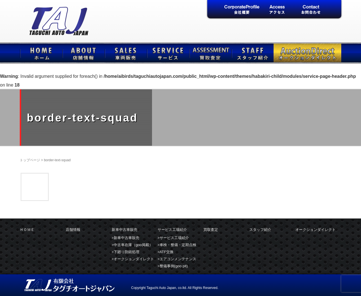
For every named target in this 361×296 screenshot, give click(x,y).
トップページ (30, 160)
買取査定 (210, 53)
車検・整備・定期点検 (178, 245)
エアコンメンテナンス (178, 259)
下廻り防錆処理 (126, 252)
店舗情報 (83, 53)
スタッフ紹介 (252, 53)
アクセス (276, 10)
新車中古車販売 (125, 53)
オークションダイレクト (307, 53)
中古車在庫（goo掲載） (133, 245)
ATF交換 (167, 252)
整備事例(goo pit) (174, 266)
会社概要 (241, 10)
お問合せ (311, 10)
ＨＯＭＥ (41, 53)
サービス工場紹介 (168, 53)
